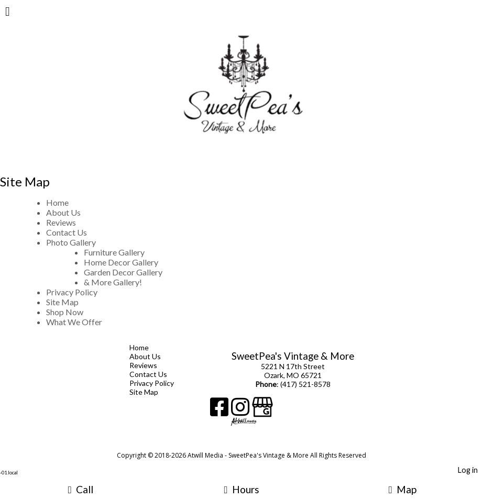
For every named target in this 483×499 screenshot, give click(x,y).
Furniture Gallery (114, 252)
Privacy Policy (71, 292)
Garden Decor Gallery (123, 272)
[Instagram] (241, 411)
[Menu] (7, 12)
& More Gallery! (113, 282)
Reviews (61, 222)
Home (57, 202)
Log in (468, 469)
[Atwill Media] (250, 444)
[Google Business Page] (262, 411)
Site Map (62, 302)
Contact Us (66, 232)
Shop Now (64, 312)
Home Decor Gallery (121, 262)
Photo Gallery (71, 242)
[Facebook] (220, 411)
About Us (63, 212)
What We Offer (74, 322)
